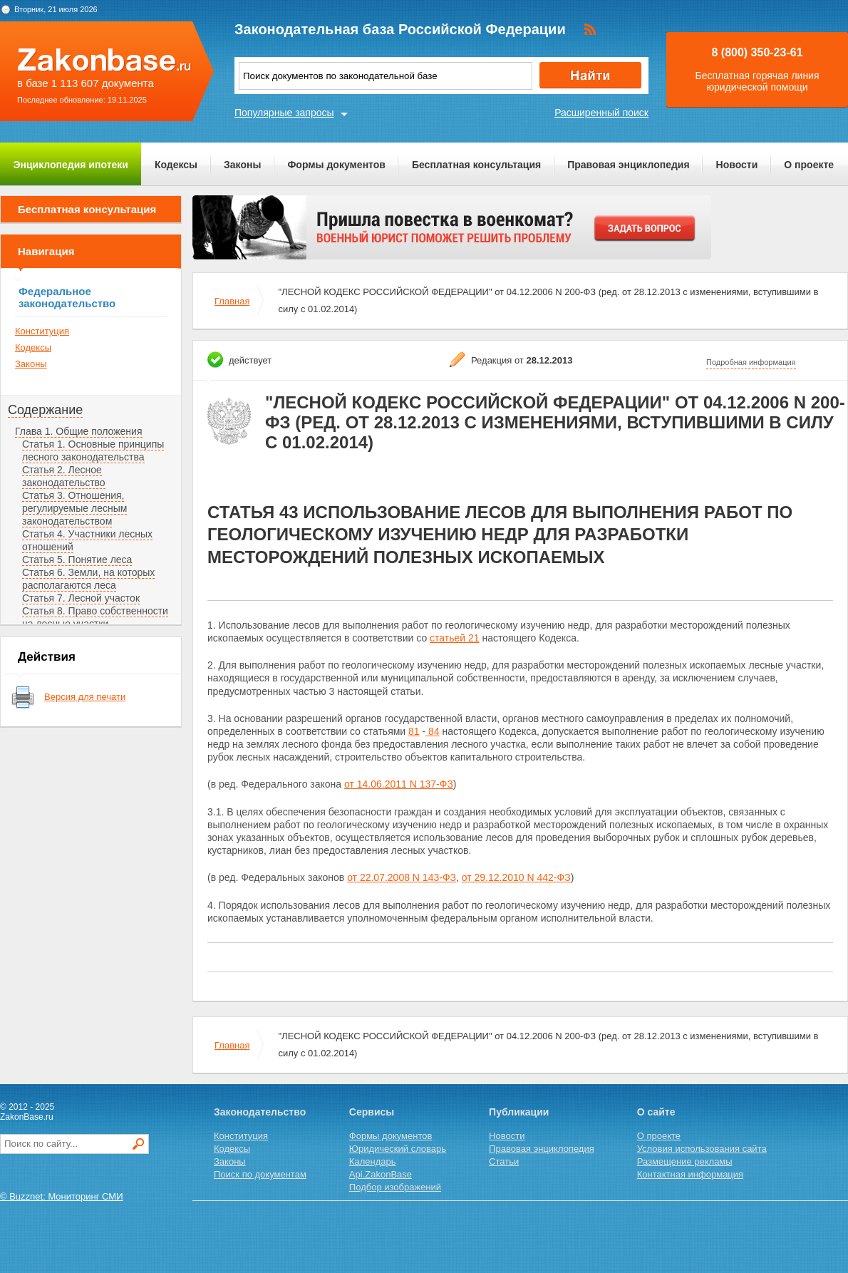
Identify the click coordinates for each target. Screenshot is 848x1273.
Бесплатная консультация (476, 164)
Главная (231, 301)
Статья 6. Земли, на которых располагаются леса (88, 579)
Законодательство (260, 1112)
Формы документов (336, 164)
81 (414, 731)
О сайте (656, 1112)
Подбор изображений (395, 1187)
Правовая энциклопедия (628, 164)
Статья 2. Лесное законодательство (63, 476)
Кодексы (176, 164)
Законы (242, 164)
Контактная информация (690, 1174)
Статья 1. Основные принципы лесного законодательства (93, 450)
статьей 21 (455, 638)
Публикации (519, 1112)
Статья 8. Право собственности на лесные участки (95, 617)
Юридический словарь (397, 1148)
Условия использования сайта (702, 1148)
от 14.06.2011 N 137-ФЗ (398, 784)
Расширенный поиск (601, 112)
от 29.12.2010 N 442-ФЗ (516, 877)
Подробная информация (751, 362)
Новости (737, 164)
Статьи (504, 1161)
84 (432, 731)
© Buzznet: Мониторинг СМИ (61, 1196)
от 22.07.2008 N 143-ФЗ (401, 877)
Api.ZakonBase (380, 1174)
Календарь (372, 1161)
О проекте (809, 164)
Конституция (42, 331)
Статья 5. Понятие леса (77, 559)
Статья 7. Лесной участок (81, 598)
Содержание (45, 410)
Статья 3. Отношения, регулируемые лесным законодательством (74, 508)
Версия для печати (84, 696)
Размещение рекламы (685, 1161)
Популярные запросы (284, 112)
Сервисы (371, 1112)
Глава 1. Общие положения (79, 431)
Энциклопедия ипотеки (71, 164)
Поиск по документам (260, 1174)
